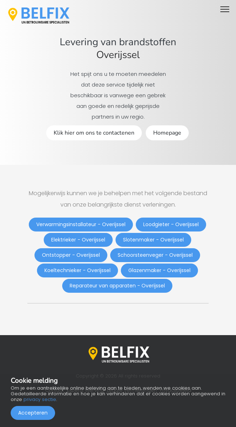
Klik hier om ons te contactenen (94, 133)
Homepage (167, 133)
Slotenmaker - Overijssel (153, 239)
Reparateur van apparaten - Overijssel (117, 285)
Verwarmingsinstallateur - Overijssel (80, 224)
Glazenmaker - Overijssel (159, 270)
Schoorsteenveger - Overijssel (155, 255)
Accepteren (33, 412)
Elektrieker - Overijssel (78, 239)
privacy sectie (39, 399)
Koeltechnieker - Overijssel (77, 270)
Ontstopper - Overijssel (71, 255)
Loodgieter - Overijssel (171, 224)
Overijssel (118, 55)
